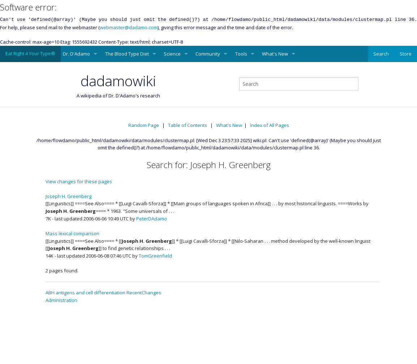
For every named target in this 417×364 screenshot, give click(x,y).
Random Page (143, 125)
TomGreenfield (155, 256)
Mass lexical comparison (72, 233)
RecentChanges (143, 292)
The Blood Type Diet (127, 54)
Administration (61, 300)
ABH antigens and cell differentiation (85, 292)
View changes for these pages (79, 181)
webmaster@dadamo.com (129, 27)
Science (172, 54)
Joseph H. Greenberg (68, 196)
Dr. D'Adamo (76, 54)
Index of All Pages (269, 125)
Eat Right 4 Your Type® (30, 53)
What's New (275, 54)
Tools (241, 54)
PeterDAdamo (151, 218)
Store (406, 54)
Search (381, 54)
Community (207, 54)
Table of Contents (187, 125)
